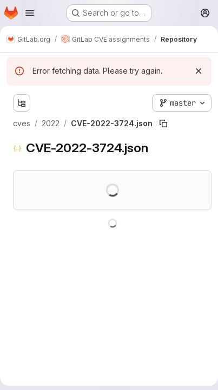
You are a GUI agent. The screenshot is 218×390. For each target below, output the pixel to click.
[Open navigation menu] (29, 13)
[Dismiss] (198, 70)
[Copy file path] (163, 123)
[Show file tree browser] (21, 103)
